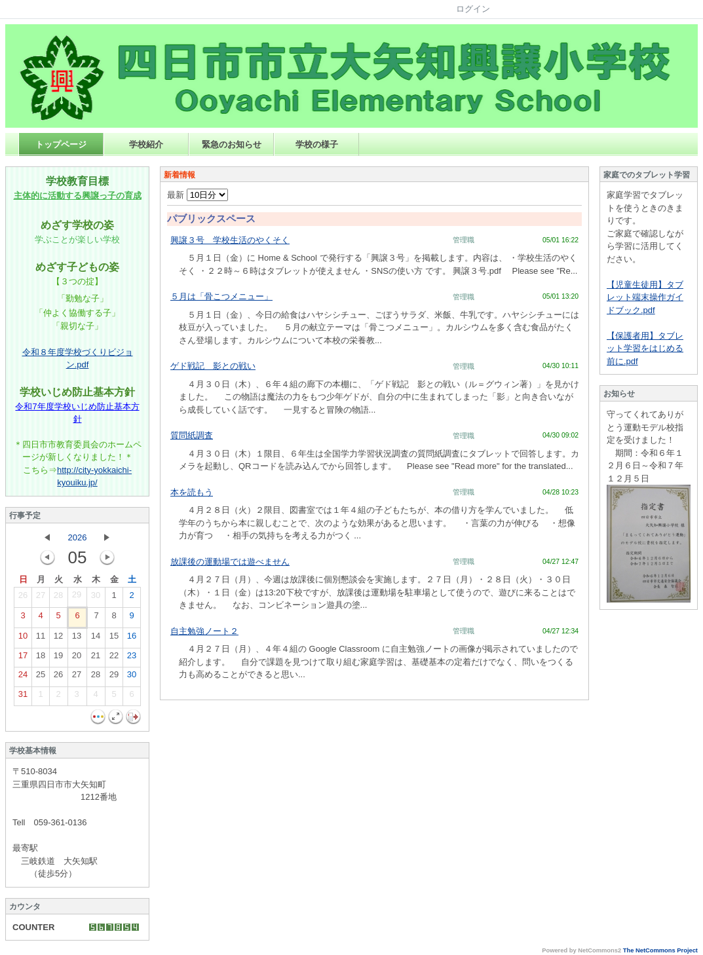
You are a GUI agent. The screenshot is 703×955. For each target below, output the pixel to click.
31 (23, 697)
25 (40, 677)
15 (114, 638)
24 (23, 677)
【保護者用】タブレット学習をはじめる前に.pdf (645, 348)
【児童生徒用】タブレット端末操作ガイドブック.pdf (645, 297)
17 (23, 658)
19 (58, 658)
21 (95, 658)
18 (40, 658)
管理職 (463, 240)
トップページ (60, 144)
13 (76, 638)
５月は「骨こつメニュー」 (221, 296)
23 (131, 658)
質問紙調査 (191, 435)
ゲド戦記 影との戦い (213, 366)
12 (58, 638)
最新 (197, 195)
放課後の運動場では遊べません (230, 562)
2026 (77, 537)
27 (40, 598)
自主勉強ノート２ (204, 631)
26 (23, 598)
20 (76, 658)
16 (131, 638)
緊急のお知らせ (231, 144)
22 (114, 658)
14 (95, 638)
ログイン (473, 9)
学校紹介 (146, 144)
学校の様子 (316, 144)
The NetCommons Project (660, 950)
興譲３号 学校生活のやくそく (230, 240)
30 (95, 598)
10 (23, 638)
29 (76, 597)
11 (40, 638)
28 (58, 598)
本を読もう (191, 492)
